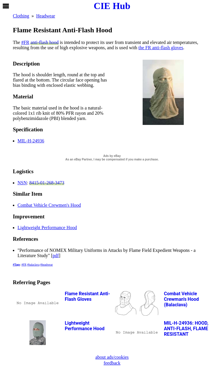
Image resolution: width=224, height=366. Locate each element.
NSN (22, 182)
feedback (112, 362)
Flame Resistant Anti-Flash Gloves (87, 296)
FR (26, 42)
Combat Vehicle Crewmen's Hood (49, 205)
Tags (17, 264)
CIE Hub (112, 6)
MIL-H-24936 (31, 140)
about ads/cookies (112, 357)
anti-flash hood (44, 42)
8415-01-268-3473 (46, 182)
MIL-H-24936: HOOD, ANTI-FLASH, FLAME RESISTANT (186, 328)
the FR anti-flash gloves (161, 47)
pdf (55, 255)
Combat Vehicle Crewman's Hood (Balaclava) (181, 299)
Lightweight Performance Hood (47, 227)
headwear (47, 264)
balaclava (34, 264)
